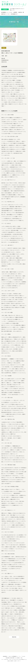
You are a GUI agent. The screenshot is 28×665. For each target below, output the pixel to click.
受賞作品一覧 (21, 12)
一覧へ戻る (14, 646)
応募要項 (15, 12)
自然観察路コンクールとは (6, 12)
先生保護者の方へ (14, 14)
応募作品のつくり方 (5, 14)
